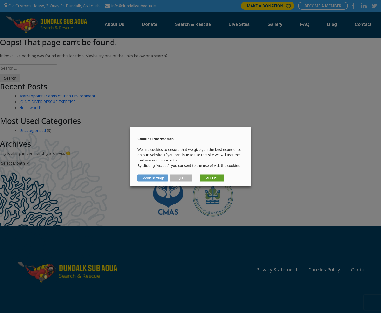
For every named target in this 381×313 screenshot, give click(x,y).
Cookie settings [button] (152, 177)
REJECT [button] (181, 177)
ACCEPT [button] (212, 177)
